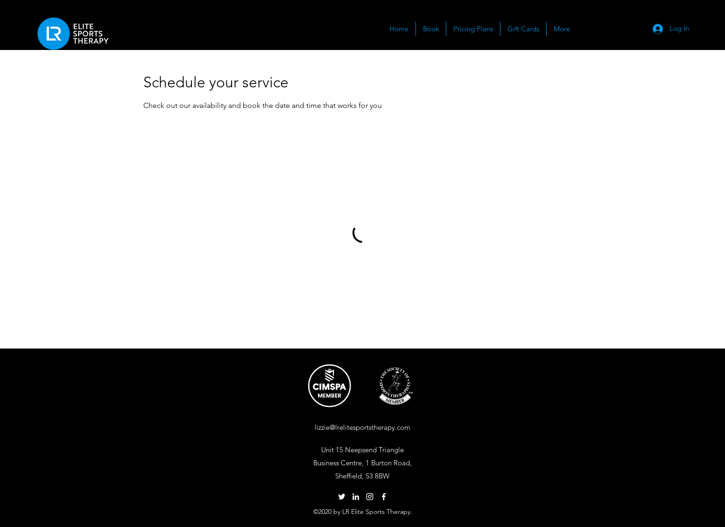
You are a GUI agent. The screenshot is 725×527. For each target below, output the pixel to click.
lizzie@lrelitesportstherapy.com (362, 427)
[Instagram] (369, 496)
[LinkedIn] (355, 496)
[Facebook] (383, 496)
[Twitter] (341, 496)
